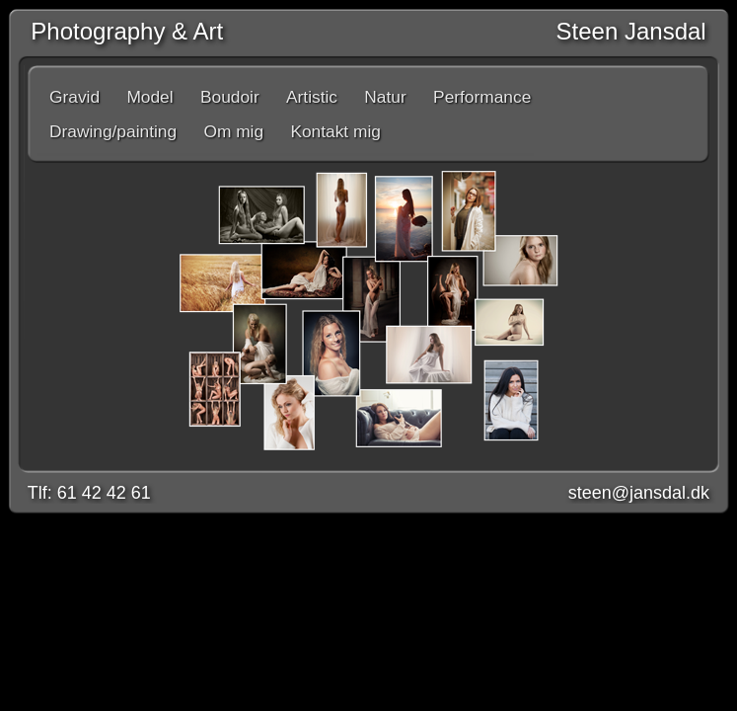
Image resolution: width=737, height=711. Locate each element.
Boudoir (229, 97)
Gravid (74, 97)
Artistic (311, 97)
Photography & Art (120, 31)
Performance (482, 97)
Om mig (233, 131)
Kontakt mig (335, 131)
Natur (384, 97)
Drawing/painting (113, 131)
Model (149, 97)
